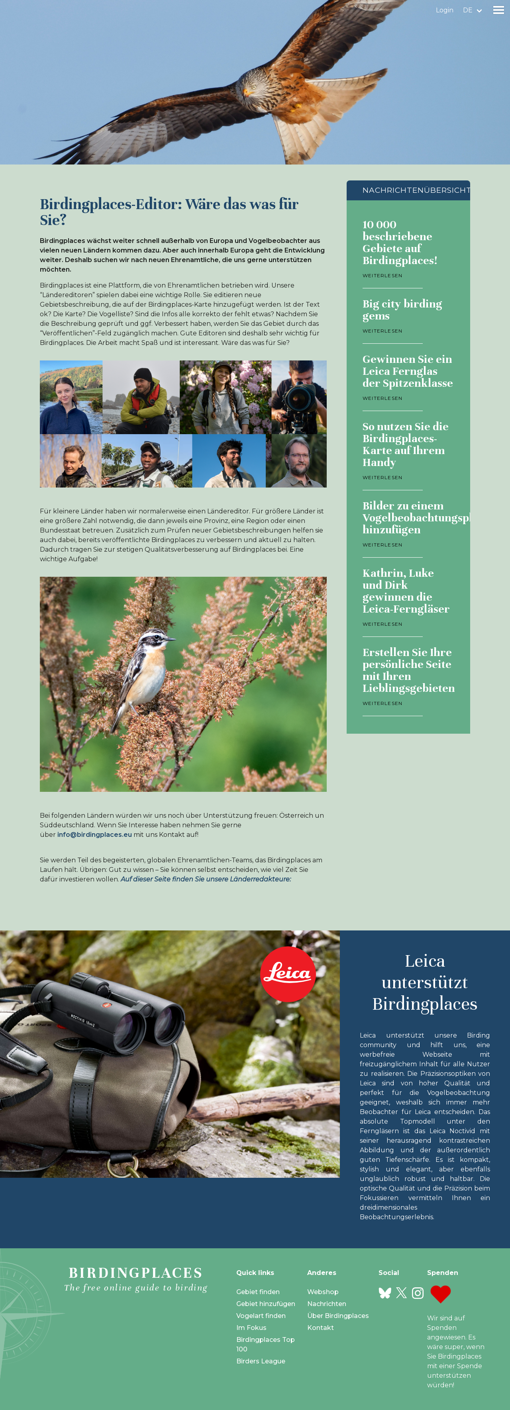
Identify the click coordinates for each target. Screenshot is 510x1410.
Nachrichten (326, 1304)
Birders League (260, 1361)
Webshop (323, 1292)
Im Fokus (251, 1328)
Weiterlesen (382, 275)
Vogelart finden (261, 1316)
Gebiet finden (258, 1292)
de (468, 10)
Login (444, 10)
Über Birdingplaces (338, 1316)
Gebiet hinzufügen (265, 1304)
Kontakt (320, 1328)
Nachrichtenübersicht (417, 190)
